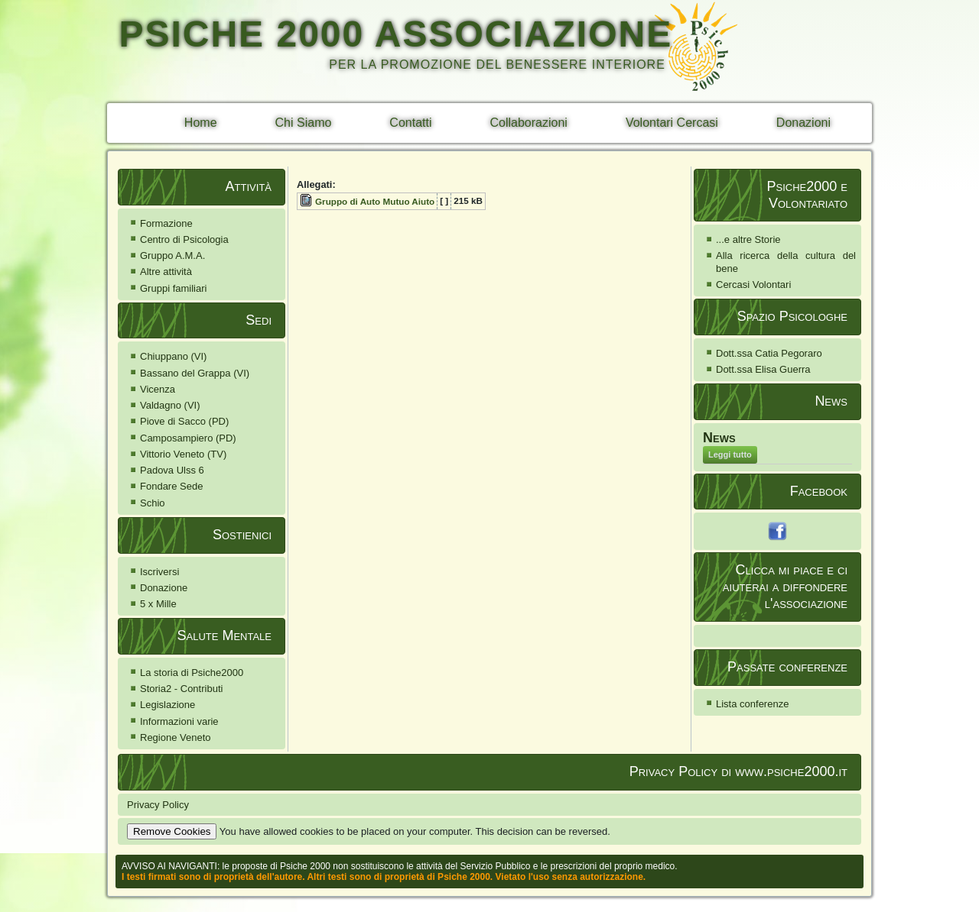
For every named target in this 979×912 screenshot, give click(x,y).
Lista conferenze (752, 704)
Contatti (410, 122)
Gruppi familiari (173, 288)
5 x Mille (158, 604)
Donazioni (803, 122)
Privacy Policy (158, 804)
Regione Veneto (175, 737)
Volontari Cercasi (672, 122)
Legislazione (167, 704)
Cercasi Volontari (753, 284)
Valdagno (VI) (170, 405)
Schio (152, 503)
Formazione (166, 223)
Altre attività (166, 271)
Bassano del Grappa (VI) (194, 373)
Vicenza (157, 389)
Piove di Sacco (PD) (184, 421)
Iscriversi (159, 571)
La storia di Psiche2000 (191, 672)
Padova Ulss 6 (172, 470)
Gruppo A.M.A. (172, 255)
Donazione (163, 587)
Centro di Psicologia (184, 239)
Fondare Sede (171, 486)
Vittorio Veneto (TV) (183, 454)
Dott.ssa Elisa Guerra (763, 369)
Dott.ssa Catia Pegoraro (769, 353)
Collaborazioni (529, 122)
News (719, 437)
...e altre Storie (748, 239)
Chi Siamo (303, 122)
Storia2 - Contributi (181, 688)
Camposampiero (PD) (188, 438)
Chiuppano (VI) (173, 356)
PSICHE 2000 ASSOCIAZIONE (395, 34)
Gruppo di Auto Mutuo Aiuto (374, 201)
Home (200, 122)
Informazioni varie (179, 721)
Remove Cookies (171, 831)
